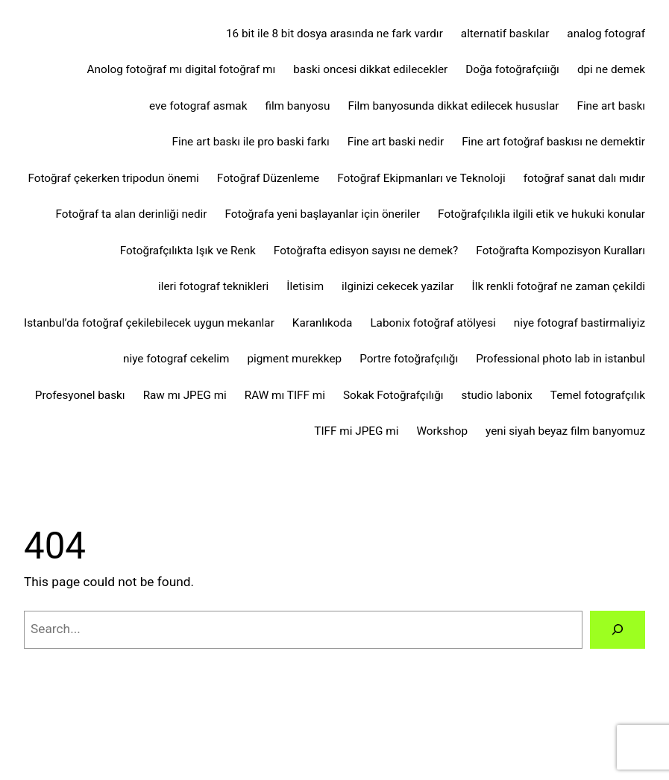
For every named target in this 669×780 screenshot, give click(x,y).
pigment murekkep (294, 358)
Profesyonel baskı (80, 395)
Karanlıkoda (322, 323)
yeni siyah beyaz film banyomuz (565, 431)
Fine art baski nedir (396, 141)
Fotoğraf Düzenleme (268, 178)
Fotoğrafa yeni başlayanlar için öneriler (323, 214)
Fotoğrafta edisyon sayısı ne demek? (366, 250)
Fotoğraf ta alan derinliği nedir (131, 214)
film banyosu (297, 106)
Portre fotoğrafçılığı (408, 358)
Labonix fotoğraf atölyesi (432, 323)
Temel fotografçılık (597, 395)
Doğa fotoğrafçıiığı (512, 69)
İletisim (305, 286)
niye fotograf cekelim (176, 358)
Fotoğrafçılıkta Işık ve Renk (188, 250)
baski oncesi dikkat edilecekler (370, 69)
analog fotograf (606, 33)
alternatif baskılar (505, 33)
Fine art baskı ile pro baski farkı (251, 141)
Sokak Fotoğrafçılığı (393, 395)
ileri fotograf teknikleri (213, 286)
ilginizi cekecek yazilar (398, 286)
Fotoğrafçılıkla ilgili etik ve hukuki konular (541, 214)
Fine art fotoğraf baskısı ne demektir (553, 141)
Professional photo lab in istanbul (560, 358)
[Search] (617, 630)
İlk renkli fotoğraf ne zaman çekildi (558, 286)
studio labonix (497, 395)
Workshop (442, 431)
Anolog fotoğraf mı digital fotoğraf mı (181, 69)
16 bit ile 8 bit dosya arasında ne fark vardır (334, 33)
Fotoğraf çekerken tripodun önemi (113, 178)
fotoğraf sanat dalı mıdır (584, 178)
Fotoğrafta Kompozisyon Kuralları (560, 250)
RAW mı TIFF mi (285, 395)
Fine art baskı (611, 106)
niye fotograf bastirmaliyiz (579, 323)
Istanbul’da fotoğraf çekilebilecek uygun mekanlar (149, 323)
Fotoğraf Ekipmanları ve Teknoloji (421, 178)
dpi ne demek (611, 69)
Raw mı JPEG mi (185, 395)
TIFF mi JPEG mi (356, 431)
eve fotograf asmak (198, 106)
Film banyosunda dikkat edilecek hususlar (453, 106)
